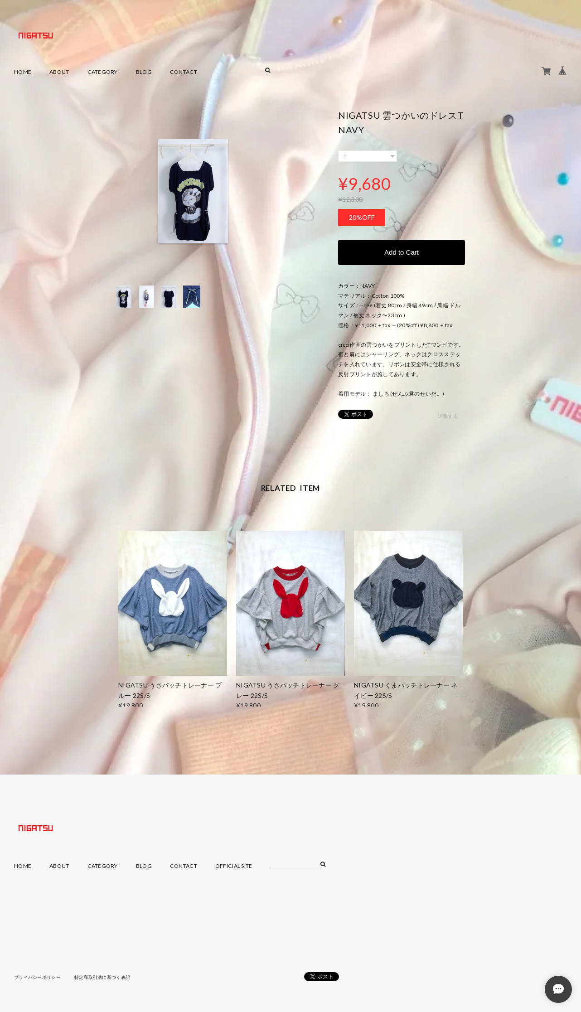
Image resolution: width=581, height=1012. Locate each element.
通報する (448, 416)
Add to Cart (401, 252)
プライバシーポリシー (37, 977)
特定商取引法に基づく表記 (102, 977)
